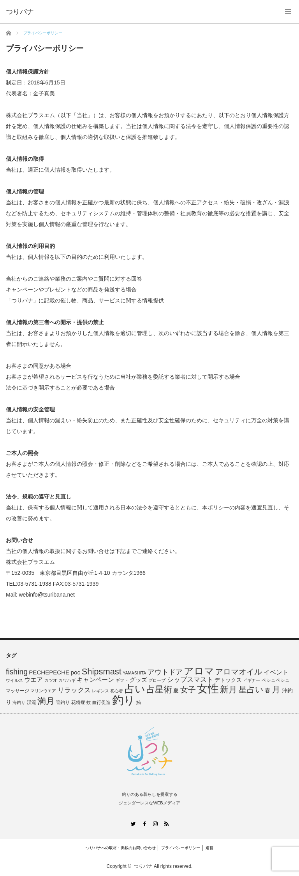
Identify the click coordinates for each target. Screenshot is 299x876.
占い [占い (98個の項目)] (135, 688)
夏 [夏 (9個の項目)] (176, 690)
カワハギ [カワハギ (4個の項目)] (67, 680)
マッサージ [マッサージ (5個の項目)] (17, 690)
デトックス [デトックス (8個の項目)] (228, 680)
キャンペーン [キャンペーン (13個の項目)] (95, 679)
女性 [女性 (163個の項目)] (208, 688)
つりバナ (143, 866)
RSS (166, 824)
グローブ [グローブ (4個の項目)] (156, 680)
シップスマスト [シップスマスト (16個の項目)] (190, 679)
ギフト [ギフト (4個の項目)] (122, 680)
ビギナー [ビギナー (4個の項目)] (251, 680)
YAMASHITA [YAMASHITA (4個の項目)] (134, 673)
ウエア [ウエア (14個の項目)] (33, 679)
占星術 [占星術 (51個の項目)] (159, 689)
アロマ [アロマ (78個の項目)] (199, 671)
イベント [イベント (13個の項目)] (276, 672)
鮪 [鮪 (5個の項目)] (138, 702)
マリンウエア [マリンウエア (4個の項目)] (43, 690)
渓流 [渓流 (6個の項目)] (31, 702)
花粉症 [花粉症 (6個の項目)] (78, 702)
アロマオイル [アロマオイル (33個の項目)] (238, 671)
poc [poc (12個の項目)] (75, 672)
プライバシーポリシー (180, 848)
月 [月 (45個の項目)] (276, 689)
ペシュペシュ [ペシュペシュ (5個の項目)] (276, 680)
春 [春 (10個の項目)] (268, 690)
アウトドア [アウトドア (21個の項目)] (165, 672)
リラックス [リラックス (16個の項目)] (74, 690)
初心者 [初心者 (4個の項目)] (116, 690)
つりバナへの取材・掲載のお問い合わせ (121, 848)
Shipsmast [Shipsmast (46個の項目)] (101, 671)
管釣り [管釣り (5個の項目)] (63, 702)
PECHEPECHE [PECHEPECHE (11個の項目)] (49, 672)
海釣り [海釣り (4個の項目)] (18, 702)
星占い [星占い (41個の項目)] (251, 689)
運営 (209, 848)
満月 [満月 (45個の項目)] (46, 701)
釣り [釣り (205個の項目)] (123, 699)
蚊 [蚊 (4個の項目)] (88, 702)
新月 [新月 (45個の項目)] (228, 689)
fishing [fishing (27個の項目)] (17, 671)
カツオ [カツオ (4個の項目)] (50, 680)
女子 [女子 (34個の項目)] (188, 689)
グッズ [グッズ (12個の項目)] (138, 679)
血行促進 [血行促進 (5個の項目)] (101, 702)
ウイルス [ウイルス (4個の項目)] (14, 680)
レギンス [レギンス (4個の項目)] (100, 690)
